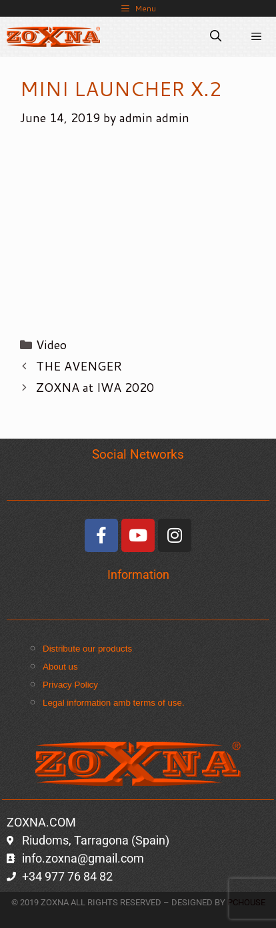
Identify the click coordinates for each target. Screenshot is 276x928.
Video (51, 344)
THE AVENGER (79, 366)
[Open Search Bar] (216, 36)
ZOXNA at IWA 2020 (95, 387)
